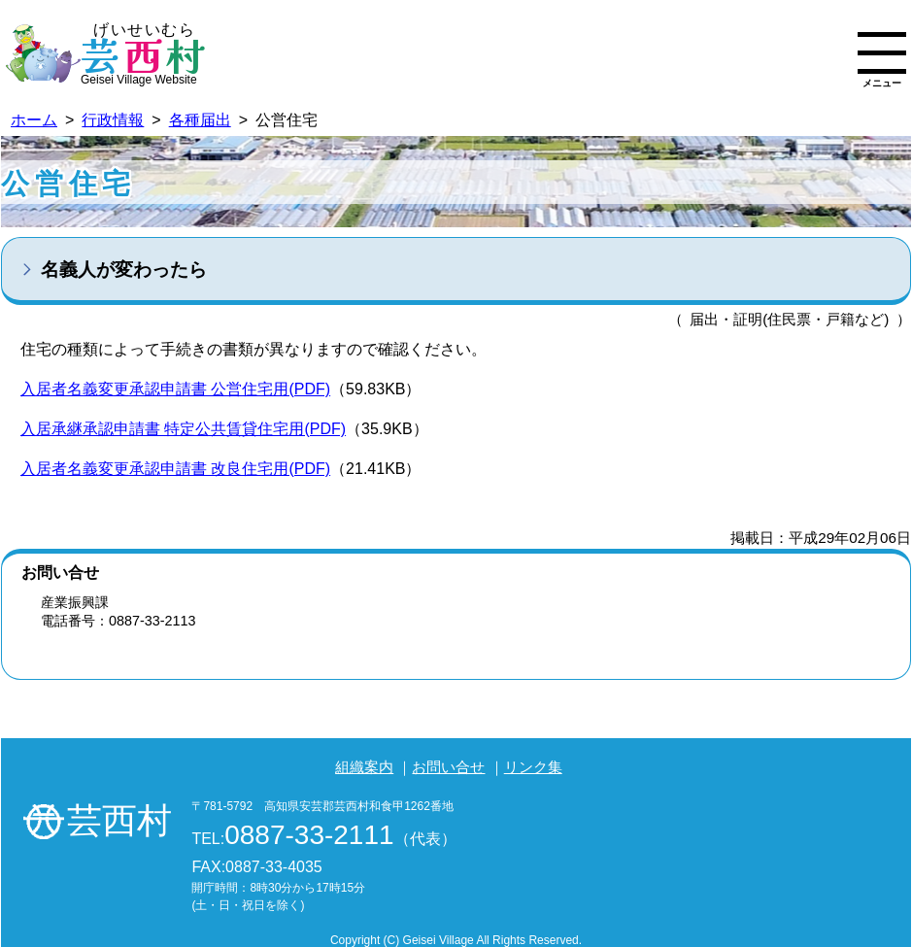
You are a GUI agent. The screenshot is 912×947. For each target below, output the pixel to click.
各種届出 (200, 120)
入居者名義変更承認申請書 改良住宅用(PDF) (175, 468)
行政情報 (113, 120)
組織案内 (364, 767)
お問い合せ (448, 767)
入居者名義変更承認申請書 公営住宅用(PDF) (175, 389)
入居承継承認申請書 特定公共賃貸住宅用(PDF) (183, 429)
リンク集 (533, 767)
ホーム (34, 120)
